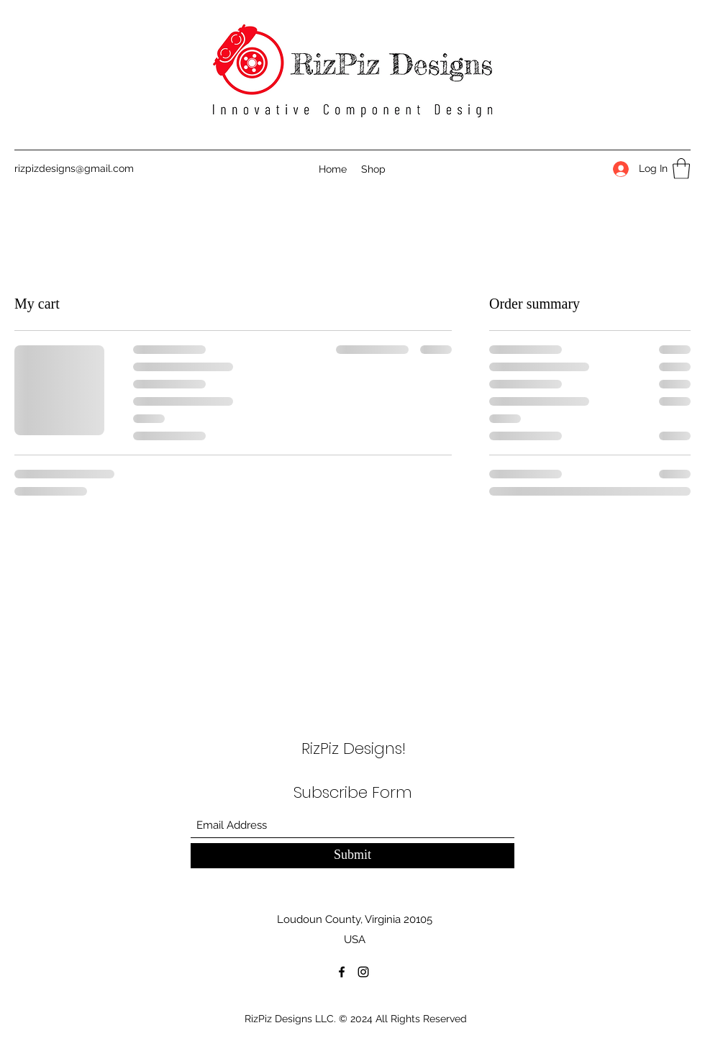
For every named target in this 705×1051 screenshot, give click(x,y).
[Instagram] (363, 972)
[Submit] (352, 855)
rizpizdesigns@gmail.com (74, 168)
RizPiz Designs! (353, 748)
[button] (681, 168)
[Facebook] (342, 972)
